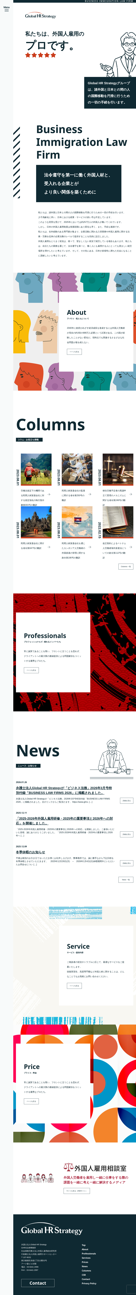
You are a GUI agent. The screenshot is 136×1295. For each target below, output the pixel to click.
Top (84, 1245)
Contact (38, 1283)
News (85, 1266)
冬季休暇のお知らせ (30, 852)
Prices (85, 1262)
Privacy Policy (89, 1283)
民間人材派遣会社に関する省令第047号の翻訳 (32, 545)
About (85, 1249)
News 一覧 (126, 880)
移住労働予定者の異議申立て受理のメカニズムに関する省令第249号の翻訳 (114, 498)
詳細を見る (127, 801)
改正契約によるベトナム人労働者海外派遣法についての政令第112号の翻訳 (114, 550)
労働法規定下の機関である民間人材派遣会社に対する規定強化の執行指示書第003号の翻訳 (32, 498)
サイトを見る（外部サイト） (76, 1191)
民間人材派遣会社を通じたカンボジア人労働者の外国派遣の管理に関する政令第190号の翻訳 (73, 550)
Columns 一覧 (126, 567)
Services (86, 1257)
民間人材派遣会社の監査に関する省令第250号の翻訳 (73, 495)
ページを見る (74, 352)
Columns (86, 1270)
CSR (84, 1274)
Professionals (89, 1253)
